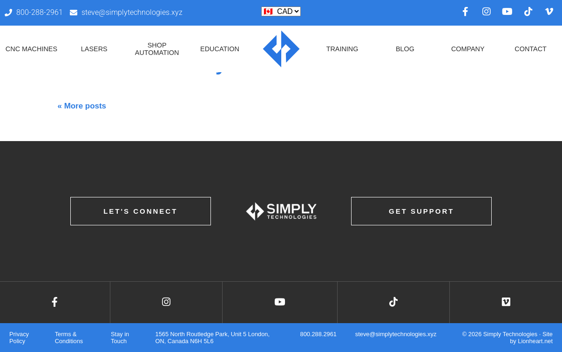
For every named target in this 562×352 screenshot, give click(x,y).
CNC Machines (31, 49)
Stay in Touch (120, 338)
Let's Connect (140, 211)
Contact (530, 49)
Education (219, 49)
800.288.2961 (318, 334)
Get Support (421, 211)
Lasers (94, 49)
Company (468, 49)
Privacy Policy (19, 338)
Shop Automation (157, 48)
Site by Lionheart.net (531, 338)
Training (342, 49)
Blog (405, 49)
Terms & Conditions (69, 338)
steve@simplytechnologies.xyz (395, 334)
